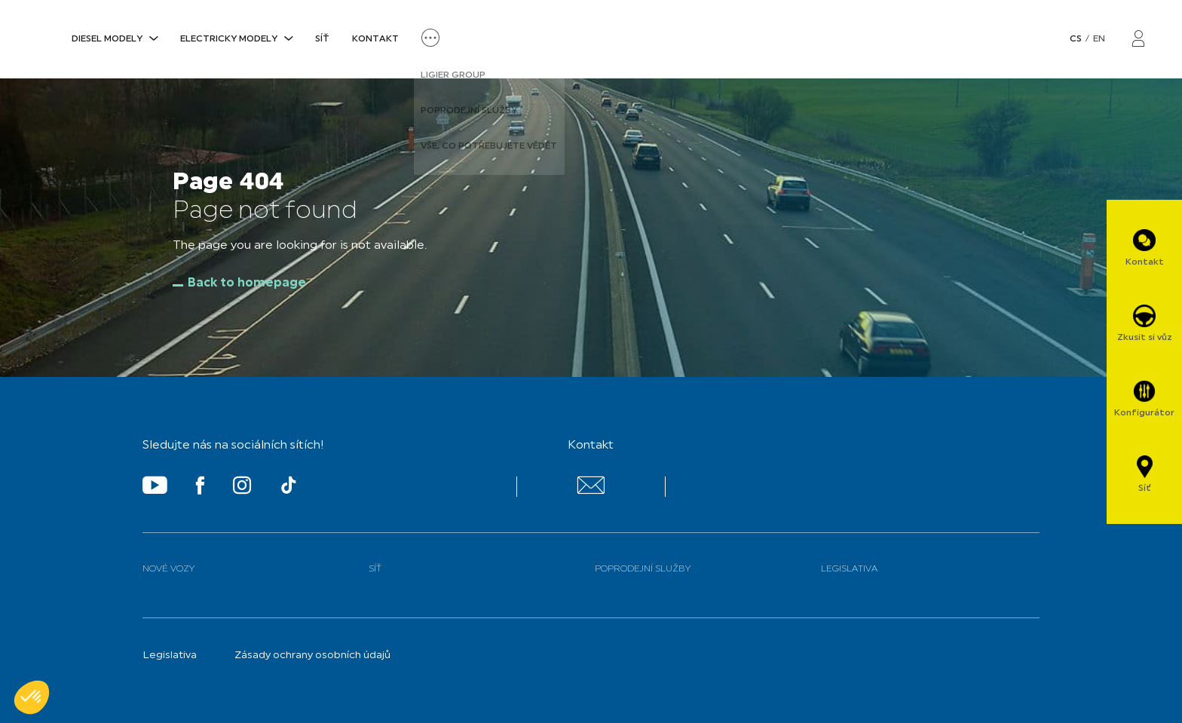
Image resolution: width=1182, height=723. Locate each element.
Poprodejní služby (643, 569)
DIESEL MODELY (107, 39)
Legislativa (849, 569)
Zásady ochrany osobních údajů (312, 655)
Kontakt (375, 39)
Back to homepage (247, 283)
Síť (322, 39)
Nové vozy (168, 569)
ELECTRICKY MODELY (228, 39)
